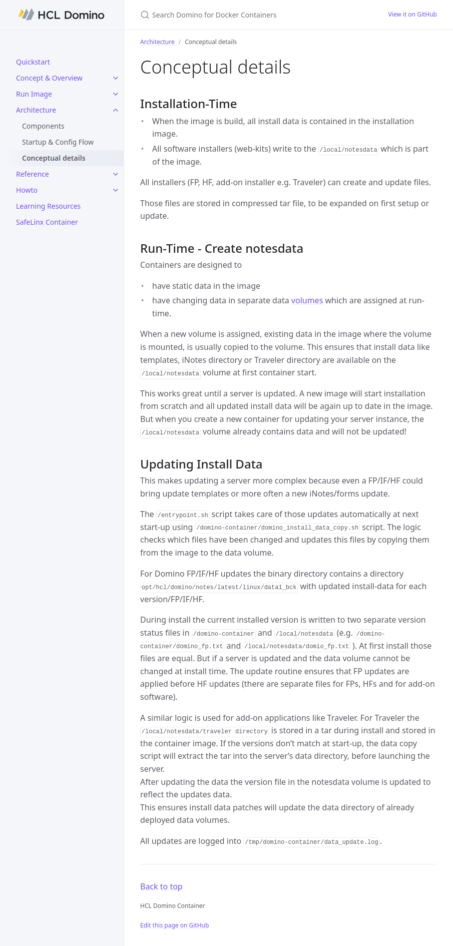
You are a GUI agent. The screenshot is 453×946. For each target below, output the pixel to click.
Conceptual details (54, 158)
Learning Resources (48, 206)
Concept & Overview (49, 78)
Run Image (34, 94)
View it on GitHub (412, 14)
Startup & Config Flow (58, 142)
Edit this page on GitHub (174, 925)
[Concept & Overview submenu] (116, 78)
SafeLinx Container (47, 222)
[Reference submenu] (116, 174)
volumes (307, 300)
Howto (27, 190)
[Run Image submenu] (116, 94)
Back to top (161, 886)
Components (43, 126)
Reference (32, 174)
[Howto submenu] (116, 190)
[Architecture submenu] (116, 110)
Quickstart (33, 62)
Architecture (36, 110)
